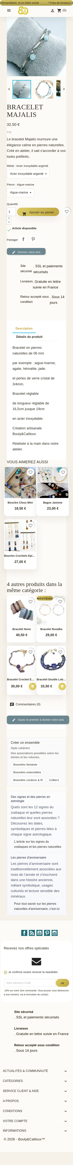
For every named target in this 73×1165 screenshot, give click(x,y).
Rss (32, 933)
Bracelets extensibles (27, 772)
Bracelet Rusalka (51, 629)
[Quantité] (11, 212)
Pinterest (33, 239)
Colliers (54, 780)
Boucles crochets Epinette (20, 555)
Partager (23, 239)
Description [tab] (24, 328)
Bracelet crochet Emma (21, 679)
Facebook (24, 933)
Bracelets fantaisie (25, 764)
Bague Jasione (52, 502)
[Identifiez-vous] (52, 10)
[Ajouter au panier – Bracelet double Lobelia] (62, 686)
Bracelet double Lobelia (51, 679)
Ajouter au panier (38, 213)
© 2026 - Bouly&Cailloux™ (24, 1139)
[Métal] (28, 173)
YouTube (39, 933)
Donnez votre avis (26, 252)
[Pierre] (20, 192)
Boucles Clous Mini (20, 502)
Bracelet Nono (21, 629)
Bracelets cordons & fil (28, 780)
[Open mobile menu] (9, 10)
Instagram (55, 933)
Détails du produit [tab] (29, 336)
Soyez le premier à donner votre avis (38, 720)
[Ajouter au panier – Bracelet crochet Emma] (32, 686)
